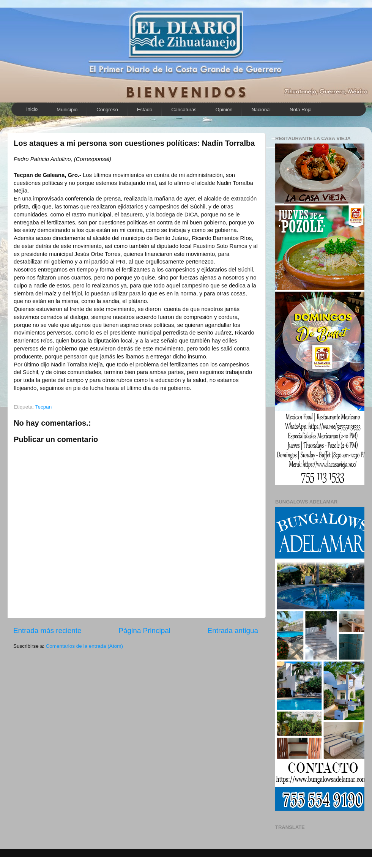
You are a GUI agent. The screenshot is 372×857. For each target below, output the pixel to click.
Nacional (261, 109)
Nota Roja (301, 109)
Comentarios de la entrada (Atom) (84, 646)
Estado (144, 109)
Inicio (32, 109)
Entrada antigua (233, 630)
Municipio (67, 109)
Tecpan (43, 407)
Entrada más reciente (47, 630)
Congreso (107, 109)
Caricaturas (183, 109)
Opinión (224, 109)
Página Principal (144, 630)
